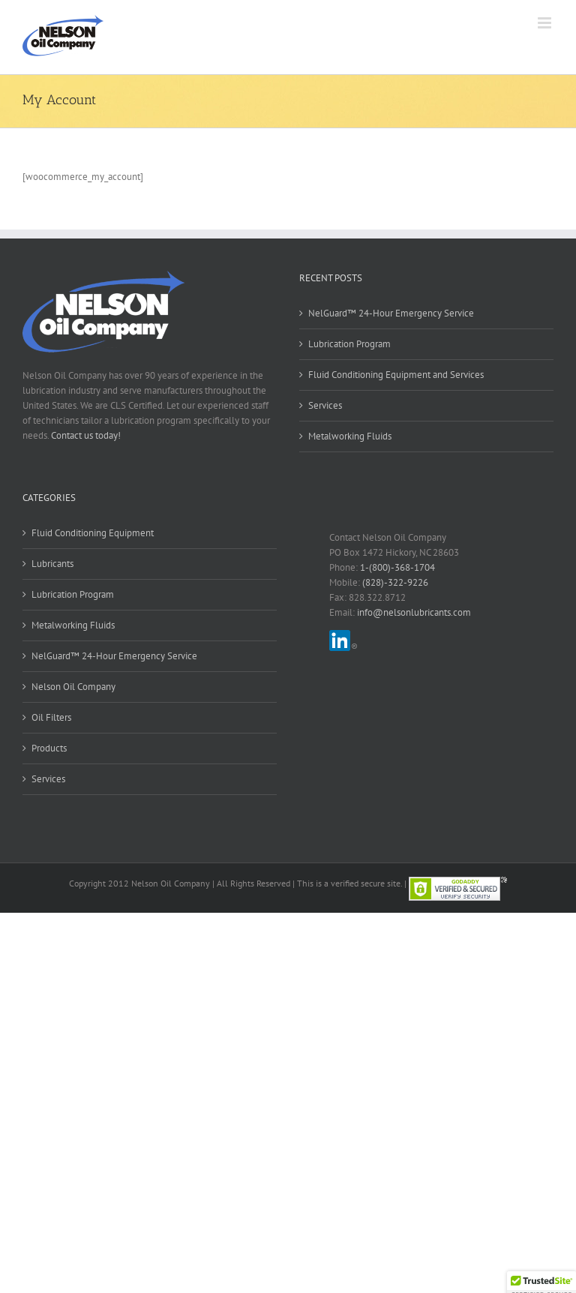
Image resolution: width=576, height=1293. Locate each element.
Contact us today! (86, 435)
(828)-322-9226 (395, 582)
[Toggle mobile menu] (546, 23)
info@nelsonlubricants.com (414, 612)
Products (49, 748)
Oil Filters (51, 717)
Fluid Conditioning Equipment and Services (396, 374)
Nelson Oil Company (74, 686)
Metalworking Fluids (350, 436)
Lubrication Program (349, 344)
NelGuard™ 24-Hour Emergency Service (391, 313)
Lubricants (53, 563)
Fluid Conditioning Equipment (93, 532)
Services (325, 405)
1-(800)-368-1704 (397, 567)
